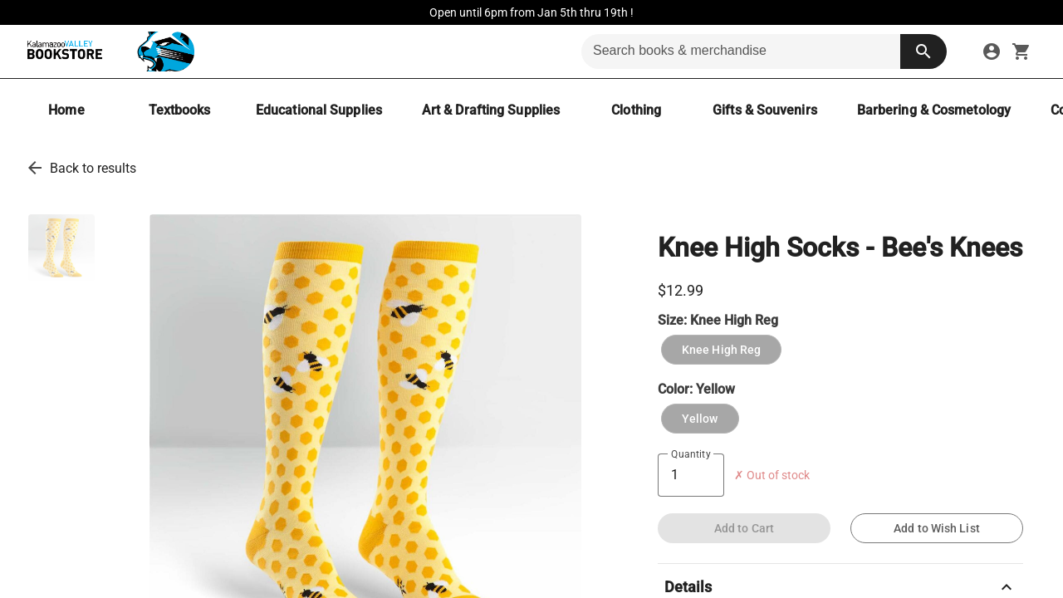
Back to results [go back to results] (93, 168)
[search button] (923, 51)
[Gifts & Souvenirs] (764, 110)
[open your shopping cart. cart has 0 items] (1021, 51)
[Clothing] (636, 110)
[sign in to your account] (992, 51)
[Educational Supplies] (318, 110)
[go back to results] (35, 168)
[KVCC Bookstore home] (107, 51)
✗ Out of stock (772, 475)
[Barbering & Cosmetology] (934, 110)
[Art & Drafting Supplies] (491, 110)
